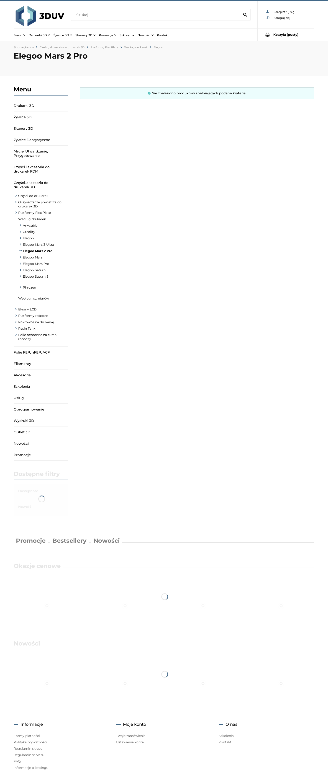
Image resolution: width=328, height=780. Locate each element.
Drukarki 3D (24, 105)
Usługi (19, 398)
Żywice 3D (22, 117)
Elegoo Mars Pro (36, 264)
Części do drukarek (33, 196)
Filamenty (22, 364)
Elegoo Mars (33, 257)
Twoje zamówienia (131, 736)
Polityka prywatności (30, 742)
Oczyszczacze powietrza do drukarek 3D (40, 204)
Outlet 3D (22, 432)
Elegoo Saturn (34, 270)
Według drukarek (32, 219)
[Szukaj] (245, 15)
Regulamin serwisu (29, 755)
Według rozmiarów (33, 298)
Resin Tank (26, 328)
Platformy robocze (33, 316)
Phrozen (29, 287)
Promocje (22, 455)
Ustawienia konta (130, 742)
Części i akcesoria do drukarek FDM (32, 169)
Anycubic (30, 225)
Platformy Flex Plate (34, 213)
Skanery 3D (23, 128)
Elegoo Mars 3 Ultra (38, 245)
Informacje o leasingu (31, 768)
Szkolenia (22, 386)
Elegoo (28, 238)
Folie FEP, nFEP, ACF (32, 352)
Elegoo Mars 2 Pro (37, 251)
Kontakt (225, 742)
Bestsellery (69, 540)
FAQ (17, 761)
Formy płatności (27, 736)
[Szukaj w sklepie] (156, 15)
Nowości (21, 443)
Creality (29, 232)
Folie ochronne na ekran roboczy (37, 337)
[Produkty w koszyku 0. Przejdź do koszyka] (286, 35)
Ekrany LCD (27, 309)
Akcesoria (22, 375)
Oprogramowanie (29, 409)
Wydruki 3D (24, 420)
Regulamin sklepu (28, 748)
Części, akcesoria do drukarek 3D (31, 185)
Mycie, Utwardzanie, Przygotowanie (31, 153)
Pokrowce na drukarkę (36, 322)
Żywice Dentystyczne (32, 140)
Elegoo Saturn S (36, 276)
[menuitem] (19, 35)
